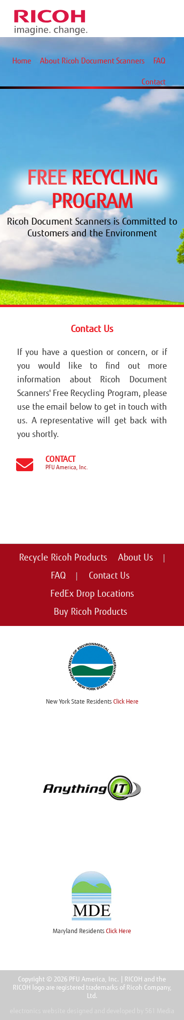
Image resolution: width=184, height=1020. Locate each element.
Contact (153, 81)
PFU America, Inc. (66, 467)
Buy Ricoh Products (90, 611)
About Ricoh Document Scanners (92, 60)
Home (21, 60)
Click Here (126, 701)
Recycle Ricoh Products (63, 557)
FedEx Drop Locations (92, 593)
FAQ (159, 60)
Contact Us (109, 575)
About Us (135, 557)
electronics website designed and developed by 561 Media (92, 1011)
